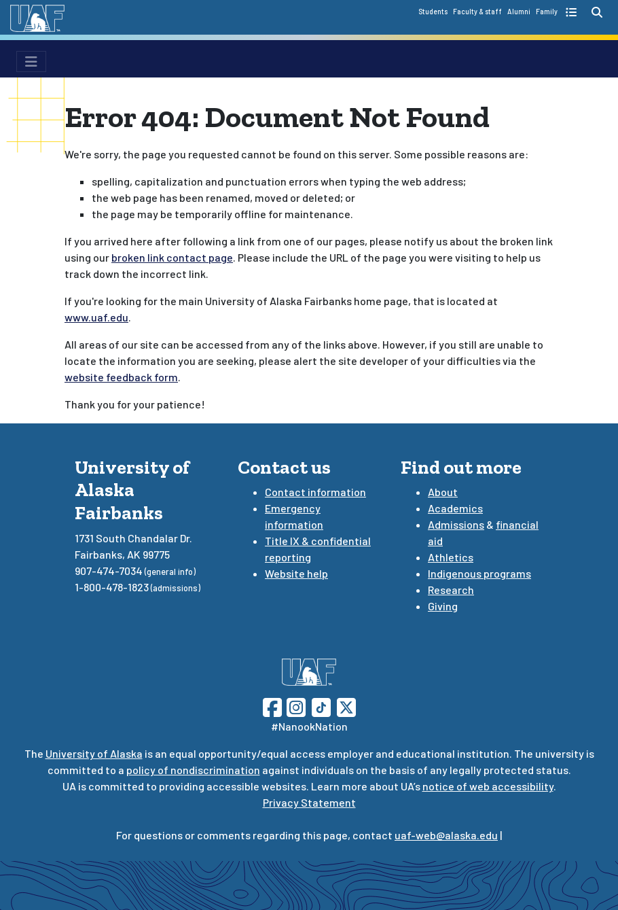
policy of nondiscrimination (193, 769)
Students (433, 11)
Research (451, 589)
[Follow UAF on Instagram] (295, 705)
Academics (455, 508)
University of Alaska (94, 753)
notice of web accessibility (487, 786)
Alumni (518, 11)
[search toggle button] (597, 12)
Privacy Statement (309, 802)
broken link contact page (172, 257)
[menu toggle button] (31, 61)
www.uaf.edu (96, 317)
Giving (443, 605)
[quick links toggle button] (573, 12)
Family (547, 11)
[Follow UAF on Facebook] (272, 705)
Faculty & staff (477, 11)
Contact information (315, 491)
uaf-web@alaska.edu (446, 834)
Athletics (450, 556)
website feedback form (121, 376)
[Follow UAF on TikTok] (321, 705)
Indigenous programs (479, 573)
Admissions (456, 524)
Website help (296, 573)
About (443, 491)
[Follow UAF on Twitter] (346, 705)
